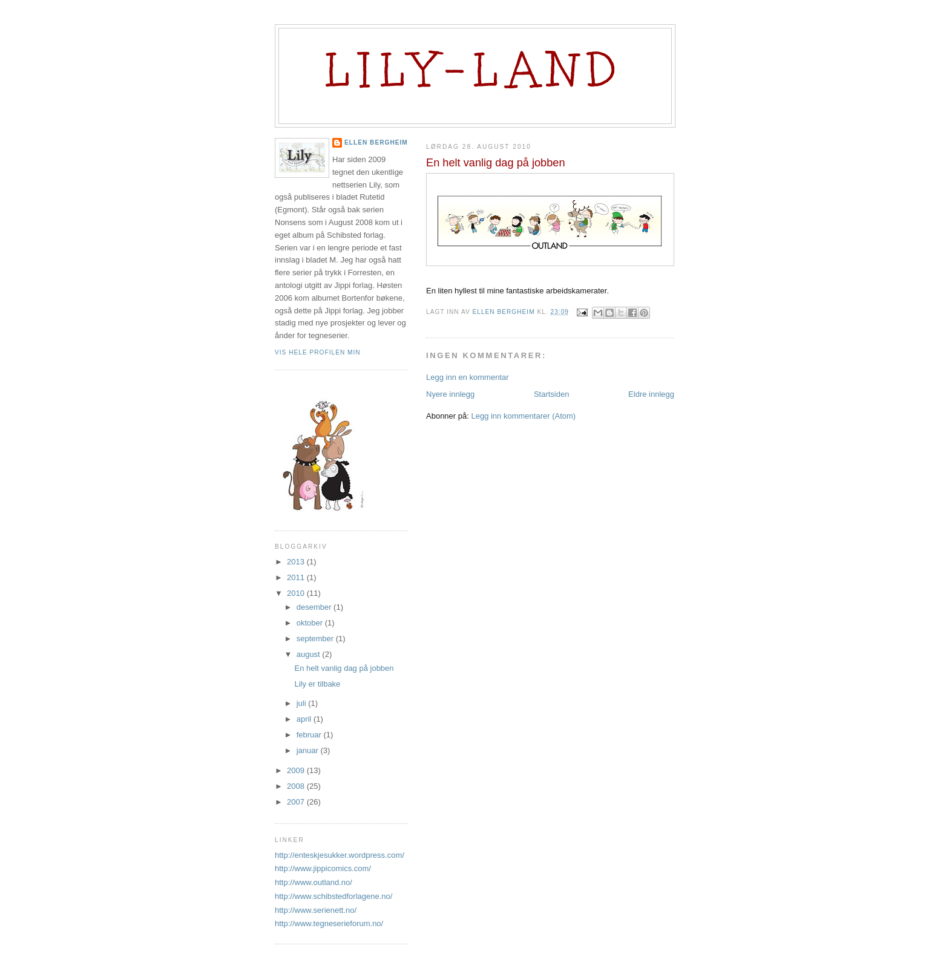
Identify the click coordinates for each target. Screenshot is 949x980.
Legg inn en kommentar (467, 377)
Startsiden (552, 394)
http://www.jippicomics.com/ (323, 868)
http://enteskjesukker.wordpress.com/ (339, 855)
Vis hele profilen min (318, 352)
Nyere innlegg (450, 394)
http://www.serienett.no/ (315, 910)
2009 (297, 770)
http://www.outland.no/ (313, 882)
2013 (297, 561)
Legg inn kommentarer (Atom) (523, 415)
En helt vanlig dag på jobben (343, 668)
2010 (297, 593)
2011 (297, 577)
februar (310, 734)
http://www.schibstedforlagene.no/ (333, 896)
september (316, 638)
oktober (311, 622)
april (305, 719)
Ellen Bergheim (376, 142)
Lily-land (475, 70)
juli (303, 703)
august (310, 654)
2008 (297, 786)
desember (315, 607)
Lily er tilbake (317, 683)
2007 (297, 801)
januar (309, 750)
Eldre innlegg (651, 394)
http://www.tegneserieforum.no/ (329, 923)
